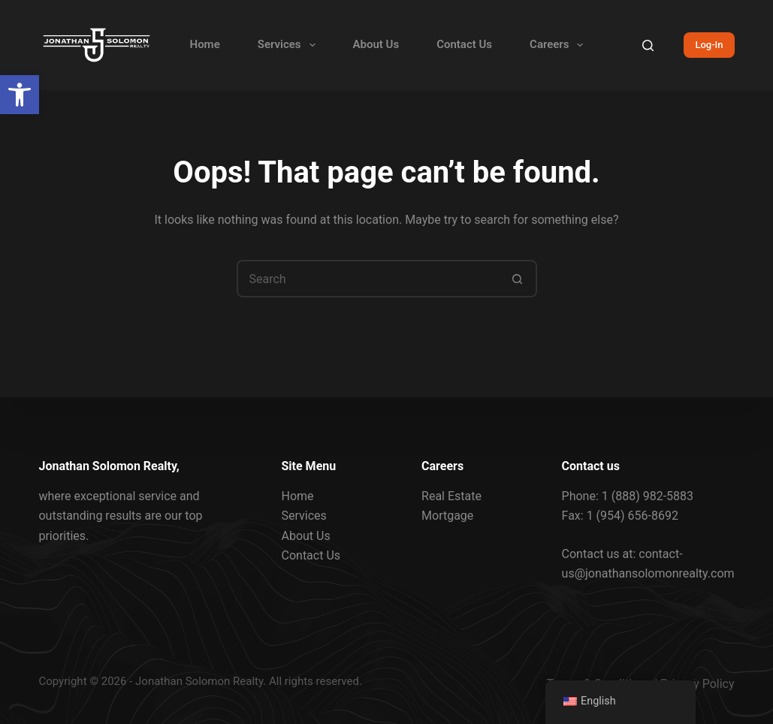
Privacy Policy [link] (697, 684)
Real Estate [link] (451, 496)
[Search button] (518, 278)
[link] (19, 94)
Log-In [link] (709, 44)
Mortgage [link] (447, 515)
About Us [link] (376, 44)
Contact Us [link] (464, 44)
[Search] (648, 45)
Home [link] (205, 44)
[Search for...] (368, 278)
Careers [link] (559, 45)
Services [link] (290, 45)
